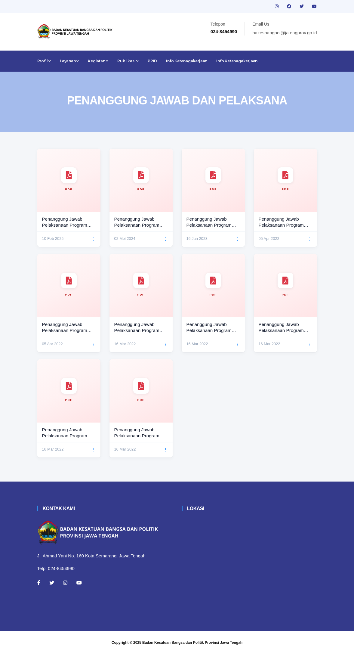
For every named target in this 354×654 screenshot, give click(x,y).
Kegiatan (98, 61)
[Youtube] (79, 582)
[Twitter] (51, 582)
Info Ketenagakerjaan (186, 61)
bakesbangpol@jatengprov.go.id (284, 32)
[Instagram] (65, 582)
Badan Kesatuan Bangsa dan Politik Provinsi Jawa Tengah (192, 642)
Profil (44, 61)
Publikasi (128, 61)
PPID (152, 61)
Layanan (69, 61)
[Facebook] (38, 582)
